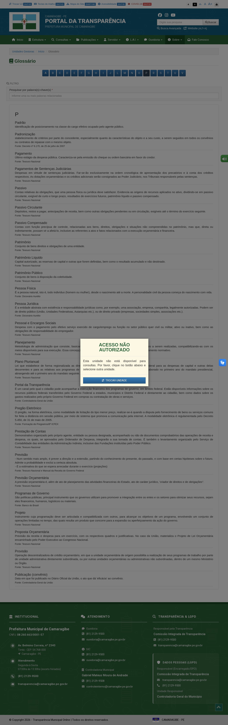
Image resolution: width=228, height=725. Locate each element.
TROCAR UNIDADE (114, 380)
